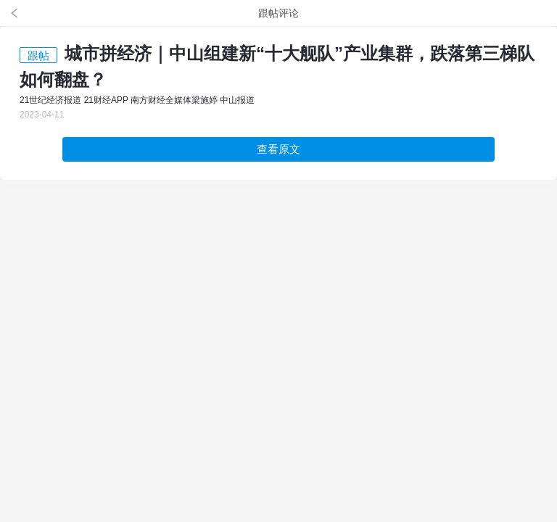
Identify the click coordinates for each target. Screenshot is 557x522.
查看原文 (278, 149)
